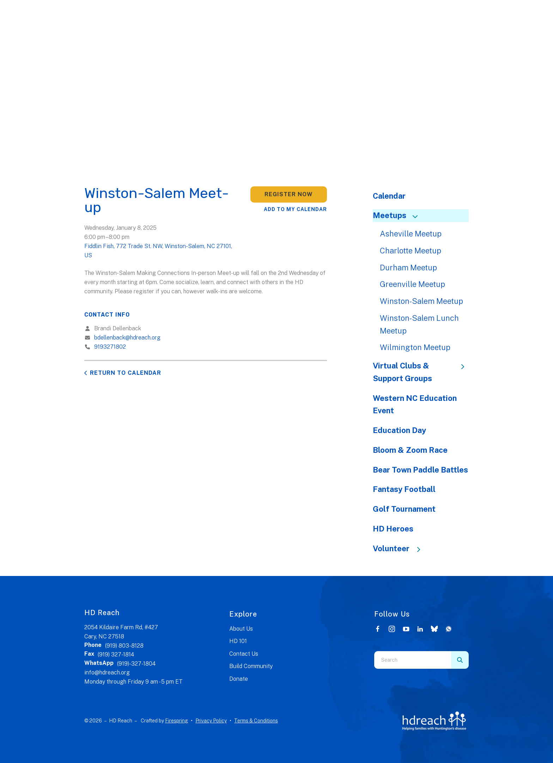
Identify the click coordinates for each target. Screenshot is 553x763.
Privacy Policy (211, 720)
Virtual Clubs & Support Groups (421, 372)
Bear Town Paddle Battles (420, 469)
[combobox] (412, 660)
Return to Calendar (125, 373)
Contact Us (243, 653)
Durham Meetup (408, 267)
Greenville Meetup (412, 284)
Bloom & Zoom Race (410, 450)
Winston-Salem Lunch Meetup (419, 324)
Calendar (389, 195)
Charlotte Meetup (410, 250)
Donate (238, 678)
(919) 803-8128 (124, 645)
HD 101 (238, 641)
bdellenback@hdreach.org (127, 337)
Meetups (398, 215)
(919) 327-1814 (116, 654)
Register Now (289, 194)
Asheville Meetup (411, 233)
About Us (241, 628)
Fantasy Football (404, 489)
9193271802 (110, 346)
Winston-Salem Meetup (421, 301)
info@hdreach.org (107, 672)
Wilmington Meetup (415, 347)
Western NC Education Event (415, 404)
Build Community (251, 666)
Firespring (176, 720)
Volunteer (400, 548)
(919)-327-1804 (136, 663)
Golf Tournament (404, 508)
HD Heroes (393, 528)
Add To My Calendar (295, 209)
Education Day (399, 430)
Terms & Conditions (256, 720)
